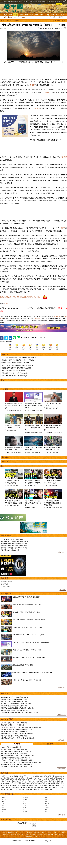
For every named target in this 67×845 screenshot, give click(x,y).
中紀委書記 (19, 410)
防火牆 (60, 784)
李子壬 (4, 812)
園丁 (3, 805)
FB (24, 782)
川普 (15, 776)
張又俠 (57, 776)
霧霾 (52, 784)
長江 (10, 778)
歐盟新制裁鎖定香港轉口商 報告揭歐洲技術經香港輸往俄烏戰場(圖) (32, 672)
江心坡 (45, 786)
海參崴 (17, 784)
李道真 (25, 799)
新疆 (31, 432)
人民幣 (49, 782)
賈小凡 (4, 799)
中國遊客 (29, 507)
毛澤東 (37, 108)
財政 (8, 784)
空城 (18, 505)
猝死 (47, 452)
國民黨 (39, 776)
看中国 (14, 7)
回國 (24, 787)
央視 (2, 787)
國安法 (45, 776)
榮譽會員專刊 (6, 535)
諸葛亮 (17, 789)
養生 (51, 789)
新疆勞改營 (54, 786)
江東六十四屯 (25, 786)
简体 (44, 28)
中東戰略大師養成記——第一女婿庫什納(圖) (14, 548)
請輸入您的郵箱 (22, 823)
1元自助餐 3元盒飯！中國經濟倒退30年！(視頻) (26, 612)
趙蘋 (46, 805)
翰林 (12, 430)
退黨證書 (39, 834)
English (43, 832)
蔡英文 (23, 784)
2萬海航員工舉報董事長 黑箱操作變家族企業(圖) (16, 368)
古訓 (57, 408)
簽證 (21, 787)
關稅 (62, 778)
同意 (59, 4)
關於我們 (23, 832)
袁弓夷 (16, 778)
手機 (33, 789)
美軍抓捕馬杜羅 (5, 586)
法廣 (16, 782)
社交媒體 (20, 782)
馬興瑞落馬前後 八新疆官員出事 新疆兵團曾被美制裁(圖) (33, 428)
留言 (51, 28)
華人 (4, 787)
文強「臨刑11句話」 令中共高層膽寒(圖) (13, 725)
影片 (62, 15)
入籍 (26, 787)
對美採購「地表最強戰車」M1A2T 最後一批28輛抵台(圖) (29, 657)
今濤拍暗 (26, 797)
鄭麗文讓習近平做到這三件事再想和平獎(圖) (14, 701)
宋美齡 (61, 787)
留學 (13, 787)
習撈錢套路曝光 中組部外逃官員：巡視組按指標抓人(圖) (17, 755)
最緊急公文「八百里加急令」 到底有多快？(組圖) (26, 650)
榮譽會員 (57, 316)
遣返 (18, 787)
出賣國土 (61, 776)
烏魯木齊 (40, 432)
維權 (33, 507)
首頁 (5, 15)
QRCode (24, 337)
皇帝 (13, 789)
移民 (7, 787)
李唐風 (47, 803)
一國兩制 (3, 782)
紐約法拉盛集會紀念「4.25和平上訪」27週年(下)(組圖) (28, 634)
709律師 (3, 786)
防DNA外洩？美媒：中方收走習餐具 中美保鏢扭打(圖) (16, 729)
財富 (11, 784)
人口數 (9, 505)
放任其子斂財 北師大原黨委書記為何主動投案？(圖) (17, 365)
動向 (5, 17)
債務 (38, 782)
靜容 (24, 807)
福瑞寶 (57, 834)
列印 (55, 28)
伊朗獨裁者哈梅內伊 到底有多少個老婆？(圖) (14, 545)
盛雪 (24, 805)
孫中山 (53, 787)
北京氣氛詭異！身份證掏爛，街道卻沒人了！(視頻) (27, 627)
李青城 (47, 807)
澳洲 (42, 787)
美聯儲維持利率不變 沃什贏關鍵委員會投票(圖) (26, 597)
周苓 (3, 803)
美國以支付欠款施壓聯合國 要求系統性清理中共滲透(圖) (17, 708)
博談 (31, 15)
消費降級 (54, 485)
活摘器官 (19, 786)
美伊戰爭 (48, 507)
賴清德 (18, 776)
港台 (26, 15)
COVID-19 (29, 776)
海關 (15, 787)
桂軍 (47, 787)
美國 (21, 15)
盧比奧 (21, 776)
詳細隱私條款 (39, 4)
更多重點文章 (61, 688)
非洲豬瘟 (42, 784)
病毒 (25, 776)
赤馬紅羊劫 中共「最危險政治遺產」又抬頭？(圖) (26, 680)
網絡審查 (14, 786)
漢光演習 (34, 776)
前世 (27, 452)
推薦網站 (5, 834)
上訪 (6, 786)
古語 (54, 408)
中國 (50, 452)
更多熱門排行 (61, 740)
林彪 (5, 789)
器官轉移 (13, 505)
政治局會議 (10, 410)
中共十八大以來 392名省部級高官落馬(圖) (14, 376)
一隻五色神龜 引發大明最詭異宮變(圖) (12, 539)
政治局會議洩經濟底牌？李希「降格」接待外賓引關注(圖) (13, 406)
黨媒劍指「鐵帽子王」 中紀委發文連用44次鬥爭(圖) (17, 360)
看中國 (6, 303)
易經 (20, 789)
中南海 (10, 17)
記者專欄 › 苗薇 (59, 21)
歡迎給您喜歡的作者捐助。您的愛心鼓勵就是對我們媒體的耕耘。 (20, 297)
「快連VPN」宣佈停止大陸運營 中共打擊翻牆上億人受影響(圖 (33, 406)
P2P (49, 784)
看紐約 (45, 834)
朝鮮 (26, 782)
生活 (52, 15)
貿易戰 (49, 776)
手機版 (40, 28)
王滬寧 (19, 780)
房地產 (2, 784)
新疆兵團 (35, 432)
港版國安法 (21, 778)
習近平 (63, 228)
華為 (48, 778)
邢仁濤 (4, 809)
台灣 (20, 784)
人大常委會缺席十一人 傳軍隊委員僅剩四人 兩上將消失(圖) (18, 733)
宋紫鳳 (4, 797)
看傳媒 (51, 834)
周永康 (19, 452)
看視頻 (62, 834)
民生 (32, 787)
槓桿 (41, 782)
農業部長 (48, 432)
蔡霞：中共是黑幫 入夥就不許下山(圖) (13, 370)
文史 (47, 15)
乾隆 (9, 430)
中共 (45, 778)
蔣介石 (57, 787)
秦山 (3, 807)
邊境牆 (2, 780)
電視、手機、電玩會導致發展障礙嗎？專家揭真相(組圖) (28, 619)
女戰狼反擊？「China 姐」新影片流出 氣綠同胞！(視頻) (33, 503)
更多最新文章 (61, 714)
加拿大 (29, 782)
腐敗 (49, 780)
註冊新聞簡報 (6, 819)
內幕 (15, 17)
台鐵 (42, 776)
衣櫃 (47, 408)
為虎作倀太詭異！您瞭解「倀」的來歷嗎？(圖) (14, 710)
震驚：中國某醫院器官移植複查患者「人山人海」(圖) (16, 751)
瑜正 (24, 809)
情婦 (46, 780)
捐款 (17, 832)
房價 (36, 784)
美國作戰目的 (55, 507)
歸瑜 (46, 799)
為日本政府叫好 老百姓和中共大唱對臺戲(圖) (14, 736)
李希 (14, 410)
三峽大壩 (3, 778)
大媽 (33, 784)
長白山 (36, 786)
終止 (38, 410)
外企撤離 (48, 485)
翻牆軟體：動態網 (32, 836)
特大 (58, 28)
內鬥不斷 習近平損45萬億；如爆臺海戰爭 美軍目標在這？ (19, 357)
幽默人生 (24, 789)
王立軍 (11, 452)
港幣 (62, 782)
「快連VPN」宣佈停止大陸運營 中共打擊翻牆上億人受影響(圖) (30, 642)
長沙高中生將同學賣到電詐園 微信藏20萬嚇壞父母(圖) (16, 764)
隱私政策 (36, 832)
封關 (11, 485)
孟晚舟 (59, 778)
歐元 (56, 782)
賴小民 (47, 92)
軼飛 (3, 801)
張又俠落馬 (4, 584)
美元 (43, 782)
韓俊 (52, 432)
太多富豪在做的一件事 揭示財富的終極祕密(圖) (14, 541)
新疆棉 (7, 778)
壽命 (46, 789)
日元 (59, 782)
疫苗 (31, 778)
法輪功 (9, 786)
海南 (8, 485)
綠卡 (29, 787)
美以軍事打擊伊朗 (6, 581)
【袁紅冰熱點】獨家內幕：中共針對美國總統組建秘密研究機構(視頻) (21, 727)
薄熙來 (15, 452)
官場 (15, 15)
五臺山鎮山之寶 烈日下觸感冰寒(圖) (22, 665)
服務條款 (29, 832)
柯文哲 (34, 778)
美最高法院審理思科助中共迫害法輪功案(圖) (14, 706)
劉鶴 (16, 780)
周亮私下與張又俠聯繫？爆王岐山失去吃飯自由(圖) (16, 758)
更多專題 (62, 589)
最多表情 (50, 744)
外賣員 (53, 452)
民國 (45, 787)
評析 (23, 17)
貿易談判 (12, 780)
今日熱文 (4, 389)
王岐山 (55, 778)
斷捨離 (50, 408)
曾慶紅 (32, 85)
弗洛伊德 (39, 778)
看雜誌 (33, 834)
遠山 (24, 801)
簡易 (46, 797)
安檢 (27, 485)
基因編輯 (55, 784)
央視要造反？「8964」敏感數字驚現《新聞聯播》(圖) (16, 766)
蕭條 (30, 485)
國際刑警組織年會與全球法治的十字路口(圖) (14, 543)
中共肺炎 (3, 776)
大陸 (10, 15)
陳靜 (24, 803)
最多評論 (17, 744)
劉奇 (8, 789)
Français (49, 832)
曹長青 (25, 812)
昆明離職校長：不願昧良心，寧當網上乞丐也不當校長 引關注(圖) (20, 712)
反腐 (52, 780)
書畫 (15, 430)
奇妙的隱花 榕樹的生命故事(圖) (10, 550)
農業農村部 (57, 432)
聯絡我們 (11, 832)
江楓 (46, 809)
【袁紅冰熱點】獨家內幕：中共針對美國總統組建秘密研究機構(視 (52, 503)
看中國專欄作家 (7, 794)
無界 (40, 836)
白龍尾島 (41, 786)
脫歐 (33, 782)
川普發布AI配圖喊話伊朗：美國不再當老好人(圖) (26, 604)
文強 (8, 452)
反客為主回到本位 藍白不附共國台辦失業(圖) (14, 699)
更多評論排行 (61, 768)
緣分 (30, 452)
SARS (49, 786)
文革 (48, 789)
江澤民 (23, 780)
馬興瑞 (28, 432)
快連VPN (28, 410)
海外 (35, 787)
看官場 (9, 21)
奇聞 (57, 15)
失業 (33, 485)
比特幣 (53, 782)
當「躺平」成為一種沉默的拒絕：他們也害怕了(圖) (16, 703)
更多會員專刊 (61, 552)
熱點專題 (4, 578)
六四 (26, 778)
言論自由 (59, 786)
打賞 (48, 28)
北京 (27, 784)
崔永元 (27, 780)
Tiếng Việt (56, 832)
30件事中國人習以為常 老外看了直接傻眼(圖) (14, 731)
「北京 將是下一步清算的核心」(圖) (11, 747)
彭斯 (5, 780)
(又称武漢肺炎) (9, 776)
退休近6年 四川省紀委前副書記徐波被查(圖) (15, 362)
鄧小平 (2, 789)
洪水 (13, 778)
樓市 (5, 784)
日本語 (62, 832)
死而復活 (37, 452)
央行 (35, 782)
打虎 (54, 780)
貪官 (43, 780)
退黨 (28, 778)
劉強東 (30, 784)
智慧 (28, 789)
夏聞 (46, 801)
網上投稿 (5, 832)
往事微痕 (7, 782)
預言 (36, 789)
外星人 (42, 789)
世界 (42, 15)
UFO (43, 778)
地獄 (33, 452)
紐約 (36, 15)
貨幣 (46, 782)
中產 (13, 784)
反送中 (40, 780)
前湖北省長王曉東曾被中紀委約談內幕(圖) (14, 373)
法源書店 (27, 834)
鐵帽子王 (42, 337)
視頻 (3, 466)
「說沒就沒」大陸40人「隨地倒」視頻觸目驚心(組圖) (16, 760)
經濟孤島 (15, 485)
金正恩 (51, 778)
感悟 (31, 789)
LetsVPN (34, 410)
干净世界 (12, 834)
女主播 (64, 786)
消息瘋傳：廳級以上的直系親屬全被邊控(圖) (14, 723)
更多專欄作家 (61, 815)
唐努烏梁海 (32, 786)
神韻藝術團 (20, 834)
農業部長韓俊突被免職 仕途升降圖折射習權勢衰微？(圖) (52, 428)
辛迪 (46, 812)
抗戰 (50, 787)
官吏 (19, 17)
